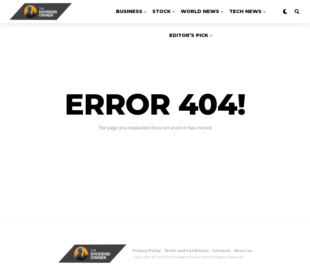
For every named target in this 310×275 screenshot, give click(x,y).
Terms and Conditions (186, 250)
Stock (161, 11)
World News (200, 11)
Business (129, 11)
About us (243, 250)
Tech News (245, 11)
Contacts (221, 250)
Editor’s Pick (188, 35)
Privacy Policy (147, 250)
